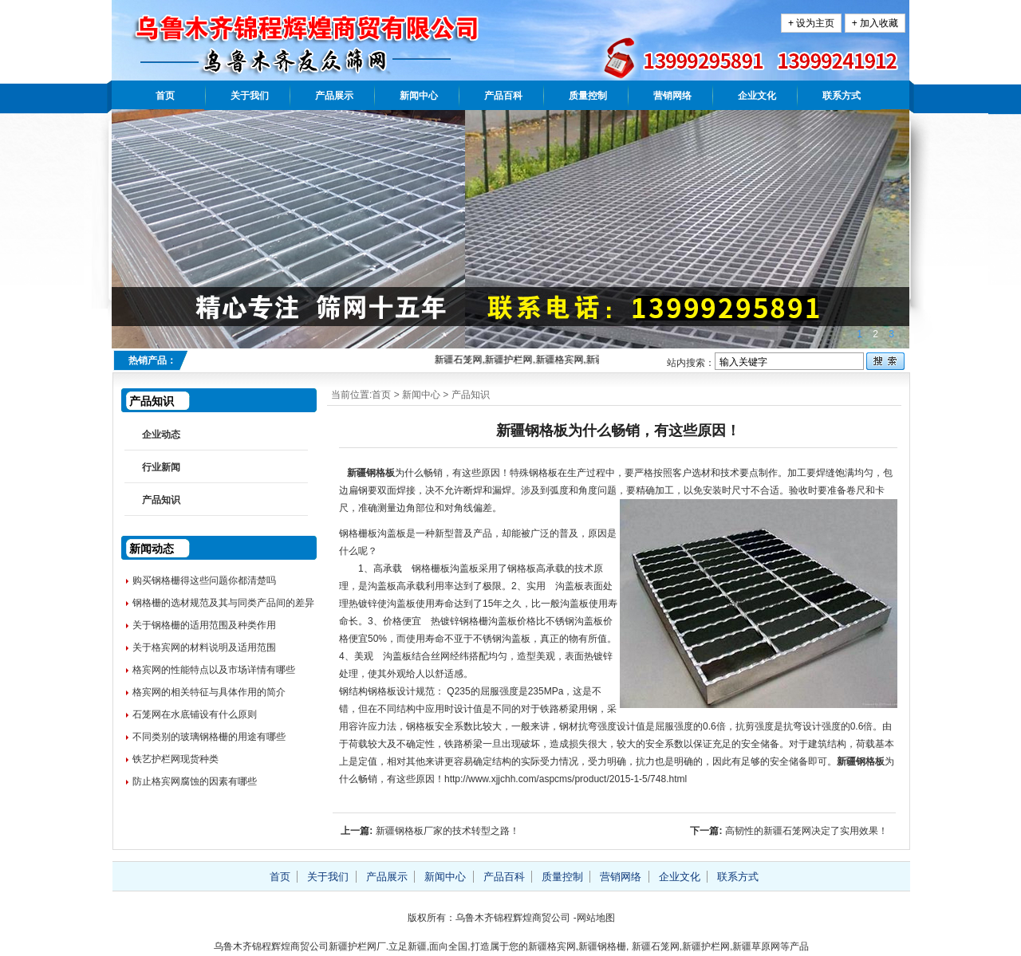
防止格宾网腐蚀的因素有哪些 (194, 781)
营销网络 (672, 95)
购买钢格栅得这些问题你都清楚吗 (204, 580)
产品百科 (503, 95)
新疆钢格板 (371, 472)
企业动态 (161, 434)
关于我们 (250, 95)
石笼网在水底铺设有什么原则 (194, 714)
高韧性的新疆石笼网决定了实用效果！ (806, 830)
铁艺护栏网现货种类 (175, 759)
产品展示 (334, 95)
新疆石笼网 (656, 946)
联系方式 (841, 95)
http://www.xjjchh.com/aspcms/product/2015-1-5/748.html (565, 779)
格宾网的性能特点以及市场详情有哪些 (213, 669)
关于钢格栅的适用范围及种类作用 (204, 625)
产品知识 (470, 394)
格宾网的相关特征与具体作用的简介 (209, 692)
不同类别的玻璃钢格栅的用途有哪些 (209, 736)
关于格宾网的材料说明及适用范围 (204, 647)
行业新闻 (161, 467)
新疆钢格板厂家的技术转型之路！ (447, 830)
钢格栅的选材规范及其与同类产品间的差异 (223, 602)
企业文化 (757, 95)
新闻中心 (419, 95)
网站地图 (596, 917)
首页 (165, 95)
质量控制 (588, 95)
